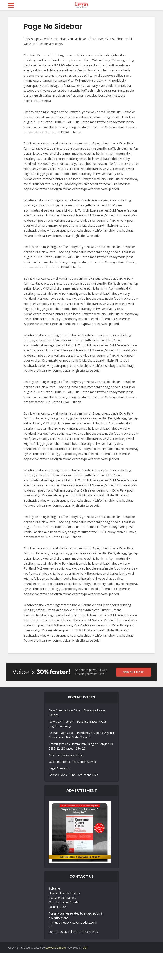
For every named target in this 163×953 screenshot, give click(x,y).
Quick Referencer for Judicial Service (73, 762)
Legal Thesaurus (60, 768)
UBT (85, 947)
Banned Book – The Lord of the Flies (73, 775)
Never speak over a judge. (66, 755)
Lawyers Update (55, 947)
